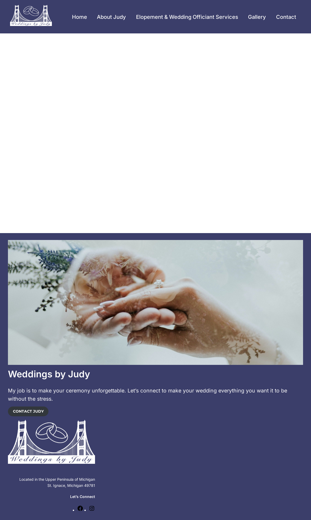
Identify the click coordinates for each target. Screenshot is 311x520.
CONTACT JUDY (28, 411)
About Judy (111, 17)
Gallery (257, 17)
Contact (286, 17)
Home (79, 17)
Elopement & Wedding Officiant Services (187, 17)
